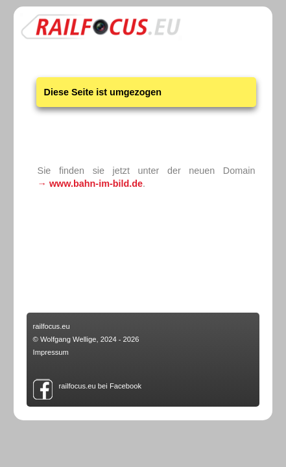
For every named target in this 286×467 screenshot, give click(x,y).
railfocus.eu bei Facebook (100, 386)
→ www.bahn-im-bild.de (90, 183)
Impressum (51, 352)
